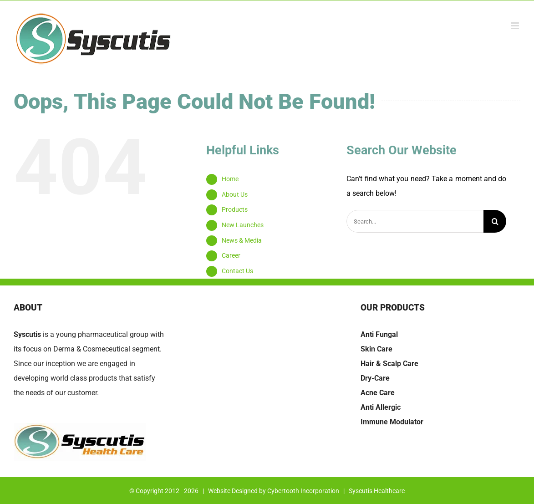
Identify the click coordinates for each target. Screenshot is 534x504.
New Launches (243, 225)
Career (231, 255)
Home (230, 179)
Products (235, 209)
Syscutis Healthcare (377, 490)
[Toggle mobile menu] (515, 26)
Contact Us (237, 271)
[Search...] (414, 221)
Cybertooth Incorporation (303, 490)
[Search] (494, 221)
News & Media (242, 240)
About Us (235, 194)
